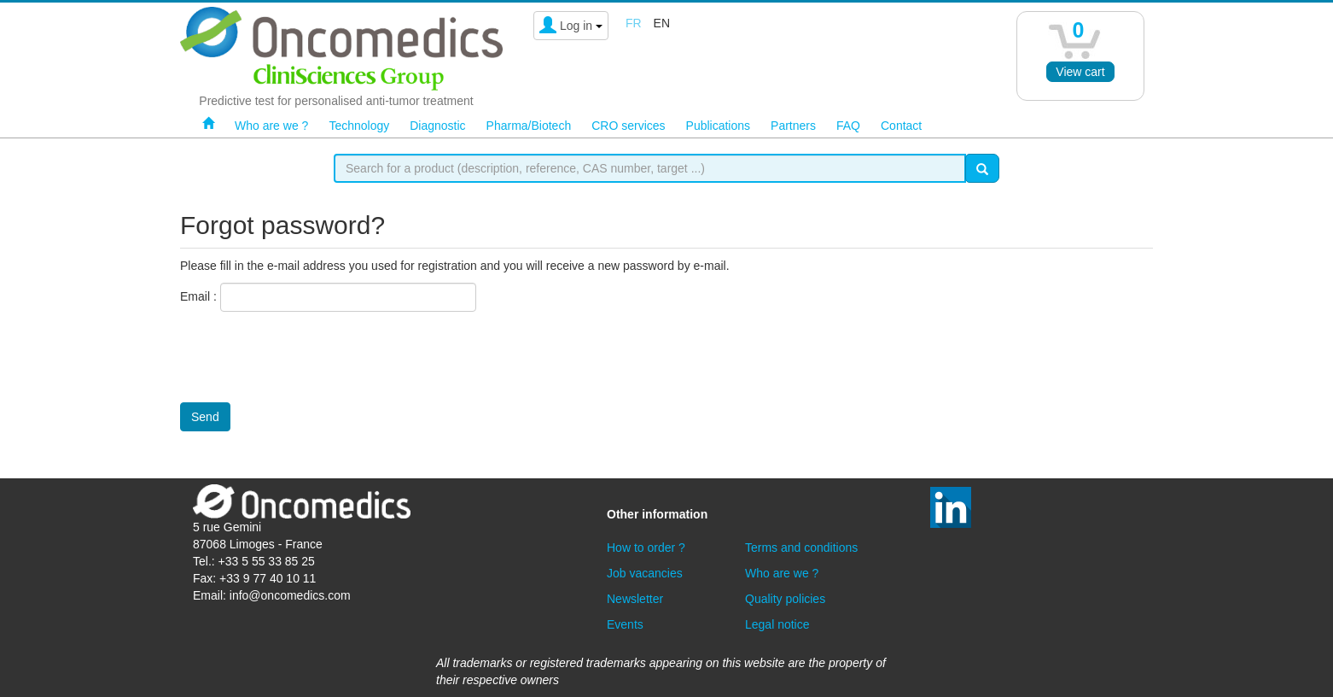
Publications (718, 125)
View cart (1080, 72)
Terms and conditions (801, 547)
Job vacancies (645, 573)
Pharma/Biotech (529, 125)
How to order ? (646, 547)
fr (634, 23)
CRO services (628, 125)
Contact (901, 125)
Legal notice (777, 624)
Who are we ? (271, 125)
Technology (359, 125)
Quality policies (785, 599)
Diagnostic (437, 125)
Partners (793, 125)
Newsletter (635, 599)
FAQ (848, 125)
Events (625, 624)
